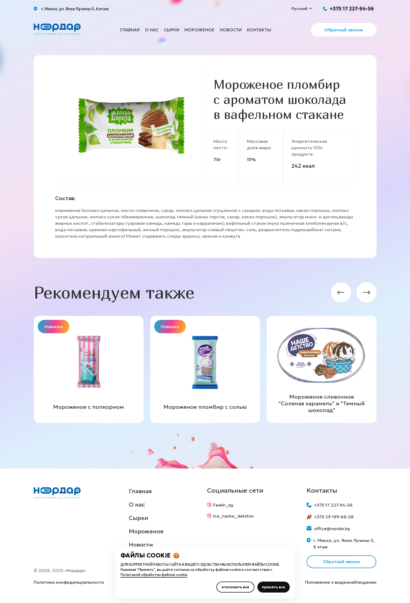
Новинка (53, 326)
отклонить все (235, 587)
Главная (130, 29)
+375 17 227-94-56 (352, 8)
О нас (152, 29)
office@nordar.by (328, 528)
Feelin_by (221, 505)
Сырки (171, 29)
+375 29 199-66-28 (330, 516)
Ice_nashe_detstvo (231, 517)
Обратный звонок (343, 29)
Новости (231, 29)
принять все (273, 587)
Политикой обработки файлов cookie (154, 574)
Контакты (259, 29)
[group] (89, 369)
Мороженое (200, 29)
